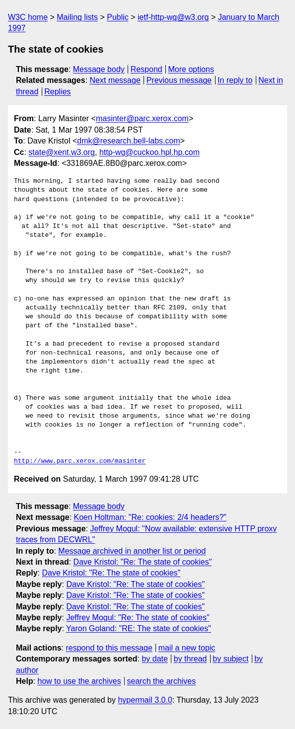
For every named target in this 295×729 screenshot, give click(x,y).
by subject (230, 659)
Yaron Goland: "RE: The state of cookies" (138, 628)
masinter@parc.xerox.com (142, 118)
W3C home (28, 17)
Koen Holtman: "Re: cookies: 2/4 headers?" (150, 517)
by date (154, 659)
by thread (190, 659)
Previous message (179, 80)
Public (118, 17)
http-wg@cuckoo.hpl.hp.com (149, 152)
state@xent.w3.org (61, 152)
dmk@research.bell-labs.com (128, 141)
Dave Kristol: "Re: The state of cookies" (143, 562)
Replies (57, 91)
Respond (146, 69)
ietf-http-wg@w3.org (173, 17)
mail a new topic (187, 648)
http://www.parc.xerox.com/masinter (80, 461)
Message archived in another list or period (132, 551)
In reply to (235, 80)
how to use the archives (79, 681)
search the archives (161, 681)
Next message (115, 80)
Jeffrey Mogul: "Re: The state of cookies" (137, 617)
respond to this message (109, 648)
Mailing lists (77, 17)
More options (191, 69)
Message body (99, 69)
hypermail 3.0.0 (145, 700)
